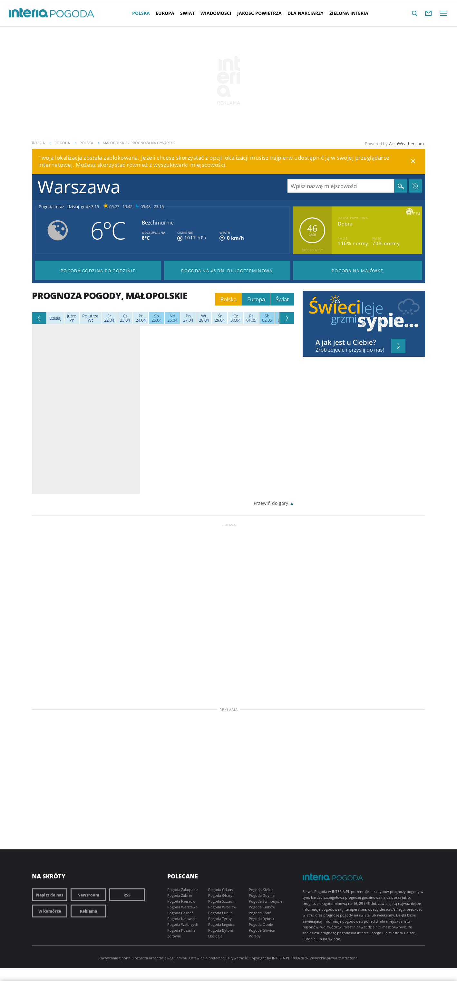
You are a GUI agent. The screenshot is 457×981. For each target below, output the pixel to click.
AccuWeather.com (406, 143)
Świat (187, 13)
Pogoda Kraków (262, 907)
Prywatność (238, 958)
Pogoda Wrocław (222, 907)
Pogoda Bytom (220, 930)
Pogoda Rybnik (261, 918)
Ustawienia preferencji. (208, 958)
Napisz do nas (49, 894)
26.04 (172, 318)
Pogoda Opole (261, 924)
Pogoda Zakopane (182, 889)
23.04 (125, 318)
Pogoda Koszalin (181, 930)
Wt (90, 318)
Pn (71, 318)
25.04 (156, 318)
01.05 (251, 318)
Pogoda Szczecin (222, 901)
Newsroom (88, 894)
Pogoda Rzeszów (181, 901)
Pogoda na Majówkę (357, 271)
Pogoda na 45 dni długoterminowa (226, 271)
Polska (141, 13)
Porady (255, 936)
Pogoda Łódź (260, 912)
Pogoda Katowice (181, 918)
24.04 (141, 318)
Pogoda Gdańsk (221, 889)
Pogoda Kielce (260, 889)
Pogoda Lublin (220, 912)
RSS (127, 894)
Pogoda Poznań (180, 912)
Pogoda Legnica (221, 924)
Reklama (88, 911)
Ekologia (215, 936)
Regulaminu (177, 958)
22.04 (109, 318)
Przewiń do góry (271, 503)
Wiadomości (215, 13)
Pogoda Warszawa (182, 907)
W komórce (49, 911)
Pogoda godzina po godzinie (98, 271)
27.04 (188, 318)
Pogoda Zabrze (179, 895)
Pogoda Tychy (220, 918)
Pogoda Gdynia (262, 895)
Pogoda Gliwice (262, 930)
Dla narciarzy (305, 13)
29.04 (220, 318)
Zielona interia (348, 13)
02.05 (267, 318)
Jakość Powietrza (259, 13)
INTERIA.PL (281, 958)
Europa (165, 13)
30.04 (235, 318)
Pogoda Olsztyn (221, 895)
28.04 (204, 318)
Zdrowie (174, 936)
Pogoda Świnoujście (265, 901)
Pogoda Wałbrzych (182, 924)
